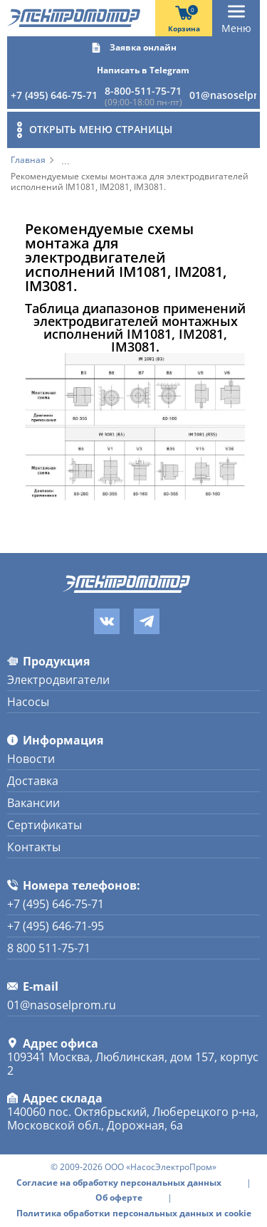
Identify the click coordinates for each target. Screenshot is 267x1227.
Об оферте (118, 1198)
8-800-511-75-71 (143, 91)
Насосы (28, 702)
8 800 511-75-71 (48, 948)
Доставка (32, 781)
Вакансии (33, 803)
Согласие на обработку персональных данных (118, 1183)
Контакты (34, 847)
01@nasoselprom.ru (61, 1005)
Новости (31, 759)
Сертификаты (44, 825)
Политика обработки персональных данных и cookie (133, 1213)
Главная (28, 160)
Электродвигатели (58, 680)
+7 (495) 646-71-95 (55, 926)
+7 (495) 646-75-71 (54, 95)
